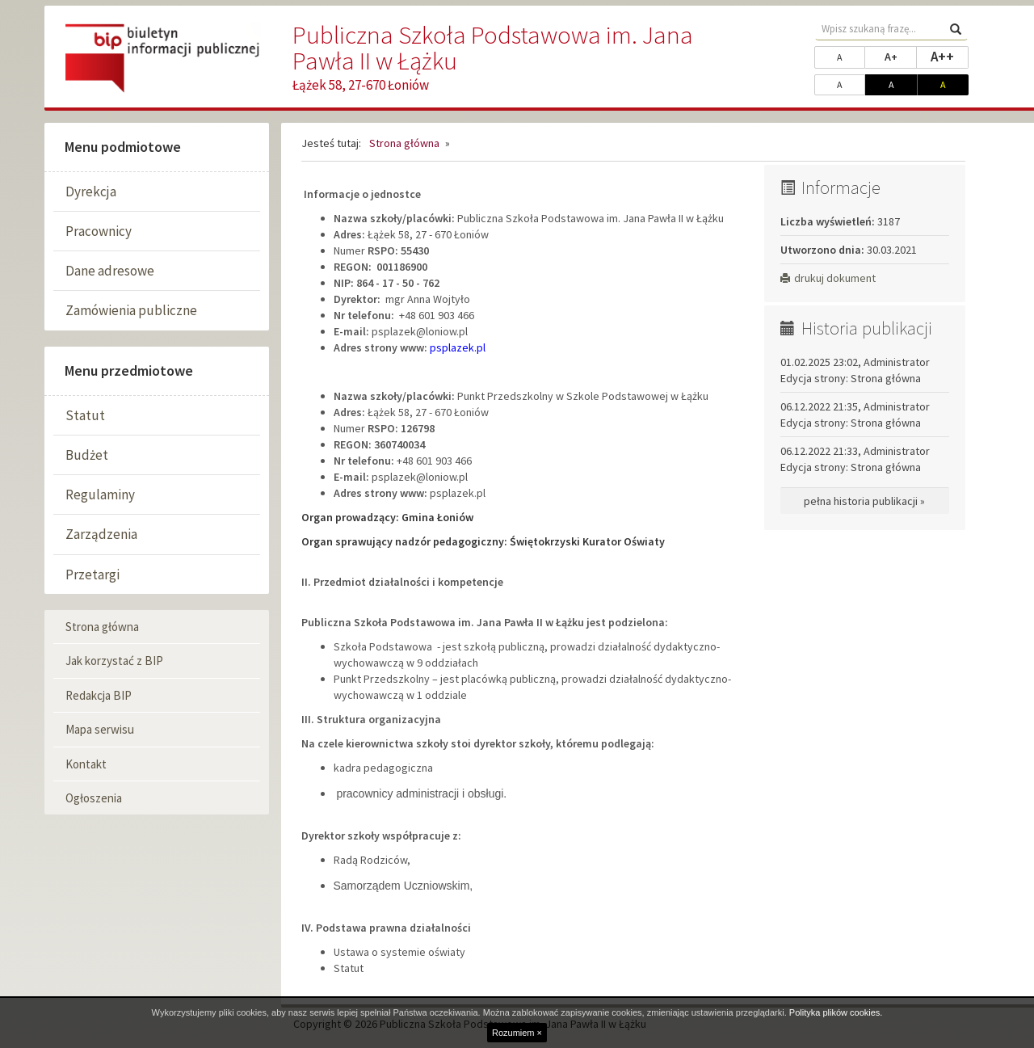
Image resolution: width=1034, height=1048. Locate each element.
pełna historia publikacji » (864, 501)
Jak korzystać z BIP (114, 660)
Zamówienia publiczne (131, 310)
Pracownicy (98, 231)
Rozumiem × (517, 1032)
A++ (950, 55)
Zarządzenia (101, 534)
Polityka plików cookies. (836, 1012)
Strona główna (102, 626)
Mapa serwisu (99, 729)
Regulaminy (100, 494)
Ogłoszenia (93, 798)
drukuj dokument (828, 278)
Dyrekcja (90, 191)
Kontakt (86, 764)
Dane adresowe (109, 271)
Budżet (86, 455)
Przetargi (92, 574)
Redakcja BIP (98, 695)
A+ (901, 56)
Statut (85, 415)
